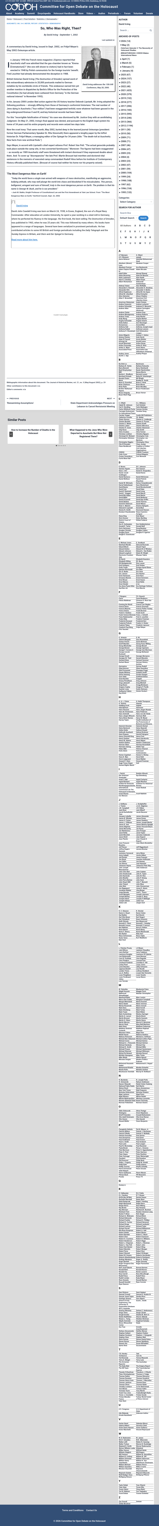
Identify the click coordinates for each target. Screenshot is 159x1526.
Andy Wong (123, 319)
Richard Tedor (141, 1226)
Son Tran (122, 1327)
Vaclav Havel (123, 1423)
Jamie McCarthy (125, 829)
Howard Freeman (142, 761)
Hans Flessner (124, 710)
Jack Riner (123, 810)
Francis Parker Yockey (144, 609)
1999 (125, 176)
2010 (125, 133)
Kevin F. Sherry (124, 932)
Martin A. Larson (125, 1016)
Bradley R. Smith (142, 380)
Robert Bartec (141, 1233)
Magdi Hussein (124, 991)
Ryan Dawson (124, 1284)
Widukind (139, 1448)
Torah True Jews (125, 1393)
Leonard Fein (141, 961)
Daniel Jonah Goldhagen (123, 474)
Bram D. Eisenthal (125, 382)
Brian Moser (140, 385)
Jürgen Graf (140, 903)
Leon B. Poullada (125, 958)
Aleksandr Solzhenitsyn (140, 283)
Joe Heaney (140, 861)
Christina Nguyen (142, 434)
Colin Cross (123, 454)
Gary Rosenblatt (142, 640)
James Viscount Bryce (144, 827)
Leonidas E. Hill (141, 963)
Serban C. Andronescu (144, 1311)
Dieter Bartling (141, 518)
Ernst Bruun (123, 580)
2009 (125, 137)
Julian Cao (140, 901)
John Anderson (141, 868)
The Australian (141, 1362)
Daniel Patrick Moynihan (141, 480)
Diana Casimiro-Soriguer (142, 513)
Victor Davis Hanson (126, 1428)
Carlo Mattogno (141, 407)
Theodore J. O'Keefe (143, 1372)
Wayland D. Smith (125, 1446)
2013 (126, 121)
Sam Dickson (123, 1292)
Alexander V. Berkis (143, 290)
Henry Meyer (140, 740)
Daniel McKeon (124, 479)
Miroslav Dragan (125, 1059)
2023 (125, 82)
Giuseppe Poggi (142, 670)
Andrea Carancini (125, 304)
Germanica (123, 666)
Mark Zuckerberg (125, 1014)
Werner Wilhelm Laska (127, 1448)
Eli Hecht (122, 559)
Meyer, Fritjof (31, 23)
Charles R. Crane (125, 428)
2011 (125, 129)
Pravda (121, 1177)
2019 (126, 98)
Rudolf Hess (123, 1276)
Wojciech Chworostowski (141, 1470)
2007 (125, 145)
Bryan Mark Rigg (125, 395)
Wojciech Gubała (125, 1473)
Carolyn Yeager (124, 415)
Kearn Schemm (141, 919)
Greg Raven (123, 685)
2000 (126, 172)
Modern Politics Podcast (142, 1060)
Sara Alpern (140, 1299)
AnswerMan (140, 325)
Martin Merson (124, 1022)
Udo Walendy (123, 1413)
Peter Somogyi (124, 1156)
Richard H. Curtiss (125, 1222)
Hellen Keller (123, 730)
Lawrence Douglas (125, 954)
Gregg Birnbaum (142, 685)
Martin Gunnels (141, 1018)
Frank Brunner (141, 611)
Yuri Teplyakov (141, 1491)
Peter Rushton (141, 1154)
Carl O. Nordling (124, 407)
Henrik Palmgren (142, 734)
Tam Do (139, 1356)
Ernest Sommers (142, 578)
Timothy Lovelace (125, 1387)
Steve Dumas (123, 1339)
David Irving (22, 205)
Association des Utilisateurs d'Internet (144, 351)
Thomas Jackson (125, 1382)
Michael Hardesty (125, 1045)
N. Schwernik (124, 1082)
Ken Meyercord (141, 921)
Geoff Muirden (124, 644)
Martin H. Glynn (124, 1020)
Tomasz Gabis (141, 1389)
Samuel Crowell (124, 1294)
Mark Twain (123, 1012)
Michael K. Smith (125, 1047)
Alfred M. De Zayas (143, 292)
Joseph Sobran (124, 901)
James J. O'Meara (125, 822)
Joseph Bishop (124, 897)
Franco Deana (124, 611)
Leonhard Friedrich (126, 963)
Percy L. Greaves (142, 1148)
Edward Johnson (125, 551)
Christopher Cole (142, 436)
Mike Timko (140, 1055)
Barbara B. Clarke (125, 366)
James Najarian (124, 827)
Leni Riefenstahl (125, 956)
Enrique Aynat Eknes (143, 567)
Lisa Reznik (140, 969)
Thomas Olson (124, 1385)
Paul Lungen (140, 1144)
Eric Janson (123, 574)
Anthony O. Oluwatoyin (127, 331)
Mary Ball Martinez (143, 1024)
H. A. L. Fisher (124, 701)
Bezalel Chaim (124, 378)
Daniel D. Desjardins (143, 471)
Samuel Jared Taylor (126, 1296)
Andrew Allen (124, 308)
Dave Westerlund (142, 485)
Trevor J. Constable (126, 1395)
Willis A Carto (141, 1467)
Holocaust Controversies (141, 752)
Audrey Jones (124, 354)
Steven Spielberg (142, 1341)
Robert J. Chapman (126, 1243)
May (125, 45)
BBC (120, 372)
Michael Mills (141, 1047)
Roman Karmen (141, 1268)
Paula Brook (123, 1148)
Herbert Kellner (124, 743)
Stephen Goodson (125, 1335)
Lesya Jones (140, 965)
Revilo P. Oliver (124, 1214)
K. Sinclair (140, 911)
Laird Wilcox (123, 950)
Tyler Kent (122, 1401)
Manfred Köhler (124, 997)
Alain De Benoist (142, 275)
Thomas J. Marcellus (143, 1380)
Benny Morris (141, 372)
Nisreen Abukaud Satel (127, 1101)
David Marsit (140, 493)
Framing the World (125, 604)
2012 (127, 125)
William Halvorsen (142, 1459)
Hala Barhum (123, 708)
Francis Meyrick (124, 609)
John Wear (140, 884)
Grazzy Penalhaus (125, 681)
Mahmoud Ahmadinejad (124, 994)
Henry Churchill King (126, 736)
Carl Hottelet (140, 405)
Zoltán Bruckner (124, 1504)
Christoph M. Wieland (126, 436)
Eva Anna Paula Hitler (126, 586)
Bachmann (140, 364)
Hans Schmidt (124, 714)
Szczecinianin (141, 1346)
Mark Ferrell (140, 1008)
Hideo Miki (123, 749)
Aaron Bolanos (124, 259)
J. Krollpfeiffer (141, 804)
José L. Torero (141, 892)
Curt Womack (141, 456)
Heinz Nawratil (141, 728)
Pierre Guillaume (125, 1173)
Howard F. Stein (124, 761)
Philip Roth (123, 1165)
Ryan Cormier (141, 1282)
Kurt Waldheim (141, 938)
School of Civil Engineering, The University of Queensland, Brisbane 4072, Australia (127, 1304)
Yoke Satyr (123, 1487)
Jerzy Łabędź (124, 855)
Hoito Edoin (123, 751)
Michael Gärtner (142, 1043)
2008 (125, 141)
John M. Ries (141, 876)
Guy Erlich (122, 693)
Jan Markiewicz (124, 831)
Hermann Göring (125, 747)
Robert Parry (123, 1251)
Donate (149, 13)
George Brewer (124, 648)
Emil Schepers (124, 565)
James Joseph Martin (144, 822)
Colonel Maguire (142, 454)
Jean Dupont (140, 837)
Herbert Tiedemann (143, 743)
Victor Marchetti (125, 1430)
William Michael (124, 1465)
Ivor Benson (123, 796)
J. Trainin (122, 806)
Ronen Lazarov (141, 1272)
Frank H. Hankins (125, 613)
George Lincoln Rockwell (124, 653)
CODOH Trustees (142, 452)
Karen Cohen (140, 913)
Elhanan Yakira (141, 555)
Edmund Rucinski (142, 545)
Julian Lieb (123, 903)
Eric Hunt (139, 572)
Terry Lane (140, 1360)
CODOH (121, 452)
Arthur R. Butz (141, 345)
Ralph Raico (140, 1204)
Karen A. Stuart (124, 913)
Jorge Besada (124, 892)
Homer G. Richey (142, 755)
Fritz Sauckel (123, 629)
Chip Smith (140, 430)
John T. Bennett (142, 882)
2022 (125, 86)
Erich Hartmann (124, 576)
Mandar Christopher (143, 993)
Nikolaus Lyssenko (143, 1098)
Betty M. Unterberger (143, 376)
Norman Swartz (141, 1103)
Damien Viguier (124, 469)
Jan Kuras (139, 829)
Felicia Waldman (125, 600)
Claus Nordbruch (125, 446)
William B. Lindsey (125, 1456)
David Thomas (141, 502)
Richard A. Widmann (126, 1216)
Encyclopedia (44, 13)
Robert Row (140, 1251)
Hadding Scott (124, 705)
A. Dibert (139, 255)
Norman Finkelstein (126, 1103)
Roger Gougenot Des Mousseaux (126, 1265)
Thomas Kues (141, 1382)
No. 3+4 (20, 23)
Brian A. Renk (141, 382)
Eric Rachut (140, 574)
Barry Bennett (124, 368)
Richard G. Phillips (143, 1220)
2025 (125, 74)
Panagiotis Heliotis (126, 1129)
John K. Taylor (141, 874)
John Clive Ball (124, 872)
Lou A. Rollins (124, 973)
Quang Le (122, 1185)
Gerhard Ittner (124, 660)
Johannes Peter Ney (143, 866)
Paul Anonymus (124, 1138)
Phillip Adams (141, 1165)
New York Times (125, 1090)
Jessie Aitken (141, 855)
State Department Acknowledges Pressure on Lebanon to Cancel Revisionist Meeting (89, 402)
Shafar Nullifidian (125, 1317)
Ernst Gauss (140, 580)
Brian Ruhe (123, 387)
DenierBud (140, 508)
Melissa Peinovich (125, 1037)
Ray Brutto (122, 1208)
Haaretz (139, 703)
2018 (126, 102)
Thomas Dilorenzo (142, 1376)
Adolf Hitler (123, 273)
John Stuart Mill (124, 882)
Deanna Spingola (142, 506)
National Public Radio (126, 1086)
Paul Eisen (140, 1138)
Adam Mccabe (141, 269)
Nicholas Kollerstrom (126, 1092)
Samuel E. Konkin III (143, 1294)
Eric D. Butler (123, 572)
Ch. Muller (140, 417)
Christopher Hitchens (126, 438)
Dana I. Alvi (123, 471)
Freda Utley (123, 619)
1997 (125, 184)
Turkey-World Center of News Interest (143, 1398)
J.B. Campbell (124, 808)
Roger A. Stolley (142, 1259)
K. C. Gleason (124, 911)
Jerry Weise (140, 853)
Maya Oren (140, 1033)
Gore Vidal (122, 677)
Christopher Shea (142, 442)
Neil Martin (140, 1086)
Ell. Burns (139, 561)
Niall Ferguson (141, 1090)
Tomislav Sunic (124, 1391)
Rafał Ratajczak (124, 1201)
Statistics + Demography (50, 23)
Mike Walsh (123, 1057)
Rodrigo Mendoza (125, 1259)
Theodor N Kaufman (126, 1372)
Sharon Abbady (141, 1317)
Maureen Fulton (124, 1033)
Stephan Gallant (124, 1333)
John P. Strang (141, 878)
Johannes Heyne (125, 866)
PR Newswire (141, 1175)
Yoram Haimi (123, 1489)
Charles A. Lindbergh (143, 419)
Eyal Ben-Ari (123, 588)
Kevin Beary (140, 930)
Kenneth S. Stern (125, 923)
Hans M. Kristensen (126, 712)
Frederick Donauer (125, 621)
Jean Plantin (123, 839)
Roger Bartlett (124, 1261)
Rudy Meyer (140, 1278)
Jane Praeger (141, 831)
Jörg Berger (140, 890)
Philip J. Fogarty (125, 1162)
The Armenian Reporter (124, 1363)
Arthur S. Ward (124, 348)
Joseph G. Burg (141, 897)
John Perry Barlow (125, 880)
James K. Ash (124, 824)
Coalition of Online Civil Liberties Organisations (143, 448)
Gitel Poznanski (124, 670)
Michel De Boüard (125, 1053)
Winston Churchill (125, 1469)
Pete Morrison (124, 1150)
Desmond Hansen (142, 510)
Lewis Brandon (124, 967)
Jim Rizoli (122, 859)
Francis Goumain (142, 607)
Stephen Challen (142, 1333)
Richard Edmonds (125, 1218)
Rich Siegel (140, 1214)
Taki (137, 1354)
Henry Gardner (124, 738)
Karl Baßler (123, 915)
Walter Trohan (124, 1444)
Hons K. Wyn (123, 757)
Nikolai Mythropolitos (126, 1098)
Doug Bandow (141, 528)
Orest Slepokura (142, 1113)
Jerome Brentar (142, 849)
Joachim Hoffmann (143, 859)
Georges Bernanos (143, 656)
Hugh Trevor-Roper (126, 763)
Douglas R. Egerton (143, 532)
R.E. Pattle (140, 1193)
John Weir (122, 886)
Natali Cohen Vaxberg (144, 1084)
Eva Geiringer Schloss (144, 586)
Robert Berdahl (124, 1235)
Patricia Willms (124, 1131)
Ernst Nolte (140, 582)
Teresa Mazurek (142, 1358)
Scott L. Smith (141, 1301)
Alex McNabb (141, 286)
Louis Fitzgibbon (125, 975)
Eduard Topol (141, 547)
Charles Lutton (124, 426)
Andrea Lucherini (142, 304)
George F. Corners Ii (126, 650)
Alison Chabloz (141, 296)
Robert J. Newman (143, 1243)
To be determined (142, 1387)
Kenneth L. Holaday (143, 923)
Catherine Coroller (125, 417)
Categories (124, 197)
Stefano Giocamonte (126, 1331)
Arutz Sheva (140, 348)
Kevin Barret (123, 930)
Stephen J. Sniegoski (144, 1335)
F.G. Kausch (140, 596)
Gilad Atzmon (124, 668)
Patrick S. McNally (143, 1133)
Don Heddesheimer (143, 524)
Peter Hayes (123, 1154)
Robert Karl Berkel (125, 1247)
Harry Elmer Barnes (126, 718)
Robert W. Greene (125, 1255)
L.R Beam (139, 948)
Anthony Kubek (124, 329)
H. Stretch (122, 703)
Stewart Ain (123, 1343)
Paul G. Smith (124, 1142)
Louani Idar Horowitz (143, 973)
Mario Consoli (141, 1006)
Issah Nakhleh (141, 794)
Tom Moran (123, 1389)
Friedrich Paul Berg (126, 627)
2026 (125, 41)
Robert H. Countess (126, 1239)
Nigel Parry (140, 1094)
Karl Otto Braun (124, 917)
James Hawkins (142, 820)
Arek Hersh (140, 337)
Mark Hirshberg (124, 1010)
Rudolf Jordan (124, 1278)
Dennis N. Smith (125, 510)
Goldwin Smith (141, 672)
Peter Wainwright (142, 1156)
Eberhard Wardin (125, 545)
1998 (126, 180)
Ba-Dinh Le (123, 364)
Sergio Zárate (141, 1313)
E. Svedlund (140, 543)
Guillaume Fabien (125, 691)
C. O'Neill (122, 403)
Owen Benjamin (142, 1121)
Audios (101, 13)
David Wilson (141, 504)
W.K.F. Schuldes (124, 1440)
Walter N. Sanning (142, 1442)
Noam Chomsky (142, 1101)
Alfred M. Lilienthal (126, 294)
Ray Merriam (123, 1210)
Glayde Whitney (124, 672)
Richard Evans (141, 1218)
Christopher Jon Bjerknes (142, 439)
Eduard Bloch (124, 547)
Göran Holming (124, 675)
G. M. (138, 637)
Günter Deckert (141, 691)
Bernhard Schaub (125, 376)
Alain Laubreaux (125, 278)
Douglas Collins (142, 530)
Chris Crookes (124, 432)
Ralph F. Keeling (142, 1201)
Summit (31, 13)
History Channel (142, 749)
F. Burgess (122, 596)
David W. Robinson (125, 504)
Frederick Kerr (141, 621)
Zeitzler (139, 1502)
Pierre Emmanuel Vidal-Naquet (125, 1170)
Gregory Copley (124, 687)
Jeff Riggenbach (142, 847)
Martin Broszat (124, 1018)
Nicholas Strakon (142, 1092)
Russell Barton (141, 1280)
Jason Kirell (123, 837)
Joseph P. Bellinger (143, 899)
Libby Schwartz (141, 967)
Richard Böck (141, 1216)
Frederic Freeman (142, 619)
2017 (126, 106)
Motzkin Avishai (142, 1070)
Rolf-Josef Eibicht (125, 1268)
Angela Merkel (141, 319)
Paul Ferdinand (124, 1140)
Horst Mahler (141, 759)
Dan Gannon (140, 469)
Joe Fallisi (122, 861)
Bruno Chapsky (124, 393)
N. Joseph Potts (142, 1080)
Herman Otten (124, 745)
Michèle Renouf (142, 1053)
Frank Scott (140, 613)
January (127, 70)
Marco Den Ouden (125, 1000)
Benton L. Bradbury (126, 374)
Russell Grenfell (124, 1282)
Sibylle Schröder (125, 1321)
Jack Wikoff (140, 810)
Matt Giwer (123, 1026)
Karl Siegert (140, 917)
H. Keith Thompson (143, 701)
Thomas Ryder (141, 1385)
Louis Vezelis (141, 975)
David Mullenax (141, 497)
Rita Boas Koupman (126, 1230)
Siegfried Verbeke (142, 1321)
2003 (125, 161)
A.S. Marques (124, 257)
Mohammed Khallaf (126, 1068)
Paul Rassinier (141, 1146)
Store (80, 13)
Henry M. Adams (125, 740)
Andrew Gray (140, 312)
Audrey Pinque (141, 354)
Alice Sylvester (124, 296)
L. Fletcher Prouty (125, 948)
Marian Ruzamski (125, 1006)
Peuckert (122, 1158)
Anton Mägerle (124, 335)
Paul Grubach (141, 1142)
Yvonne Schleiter (142, 1493)
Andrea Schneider (125, 306)
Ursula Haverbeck (125, 1415)
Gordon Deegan (141, 675)
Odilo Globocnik (124, 1111)
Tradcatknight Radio (143, 1393)
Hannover (139, 708)
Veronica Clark (141, 1426)
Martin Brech (141, 1016)
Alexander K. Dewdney (144, 288)
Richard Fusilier (124, 1220)
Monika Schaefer (142, 1068)
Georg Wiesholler (125, 646)
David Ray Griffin (142, 500)
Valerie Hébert (124, 1426)
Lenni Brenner (141, 956)
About (9, 13)
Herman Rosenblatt (143, 745)
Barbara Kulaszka (142, 366)
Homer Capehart (125, 755)
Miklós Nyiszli (141, 1057)
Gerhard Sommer (142, 660)
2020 (126, 94)
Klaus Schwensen (125, 936)
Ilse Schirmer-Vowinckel (124, 776)
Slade (138, 1323)
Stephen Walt (141, 1337)
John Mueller (123, 878)
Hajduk (138, 705)
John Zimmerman (142, 886)
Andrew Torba (124, 317)
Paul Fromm (140, 1140)
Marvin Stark (123, 1024)
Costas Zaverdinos (125, 456)
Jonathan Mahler (125, 890)
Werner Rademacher (143, 1446)
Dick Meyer (140, 516)
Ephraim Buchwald (125, 569)
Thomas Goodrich (142, 1378)
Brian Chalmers (124, 385)
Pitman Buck (123, 1175)
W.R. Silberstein (142, 1440)
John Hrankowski (125, 874)
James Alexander (142, 816)
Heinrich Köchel (142, 726)
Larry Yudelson (141, 952)
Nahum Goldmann (142, 1082)
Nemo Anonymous (143, 1088)
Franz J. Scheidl (142, 615)
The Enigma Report (143, 1366)
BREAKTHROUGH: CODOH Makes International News (135, 54)
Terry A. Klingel (124, 1360)
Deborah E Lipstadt (126, 508)
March (126, 63)
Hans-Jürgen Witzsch (127, 716)
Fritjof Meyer (140, 627)
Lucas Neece (140, 977)
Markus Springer (142, 1014)
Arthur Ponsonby (125, 345)
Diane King (123, 516)
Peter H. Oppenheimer (144, 1150)
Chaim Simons (124, 419)
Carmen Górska (141, 409)
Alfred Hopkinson (125, 292)
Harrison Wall (141, 716)
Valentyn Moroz (142, 1423)
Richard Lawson (124, 1226)
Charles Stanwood (142, 428)
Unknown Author (142, 1413)
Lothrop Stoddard (142, 971)
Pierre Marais (141, 1173)
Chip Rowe (123, 430)
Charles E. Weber (125, 424)
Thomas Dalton (124, 1376)
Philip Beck (140, 1160)
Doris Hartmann (124, 528)
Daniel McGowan (142, 477)
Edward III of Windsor (144, 549)
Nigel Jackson (124, 1094)
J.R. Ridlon (140, 808)
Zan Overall (123, 1502)
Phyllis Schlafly (141, 1167)
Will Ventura (123, 1454)
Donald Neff (140, 526)
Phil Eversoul (123, 1160)
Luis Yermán (123, 981)
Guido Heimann (141, 689)
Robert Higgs (141, 1241)
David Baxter (123, 487)
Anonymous (123, 325)
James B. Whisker (125, 818)
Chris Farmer (141, 432)
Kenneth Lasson (125, 925)
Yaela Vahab (123, 1485)
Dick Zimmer (123, 518)
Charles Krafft (141, 424)
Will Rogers (140, 1452)
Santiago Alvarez (125, 1299)
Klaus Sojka (140, 936)
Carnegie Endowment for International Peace (127, 412)
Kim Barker (123, 934)
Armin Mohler (141, 339)
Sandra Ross (140, 1296)
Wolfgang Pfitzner (142, 1475)
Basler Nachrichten (143, 370)
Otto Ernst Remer (142, 1117)
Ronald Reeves (141, 1270)
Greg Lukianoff (124, 683)
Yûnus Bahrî (140, 1489)
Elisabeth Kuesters (143, 559)
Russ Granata (124, 1280)
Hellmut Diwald (141, 730)
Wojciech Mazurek (143, 1473)
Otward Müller (124, 1121)
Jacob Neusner (141, 812)
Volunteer (138, 13)
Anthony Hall (123, 327)
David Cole (123, 489)
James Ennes (141, 818)
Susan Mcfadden (142, 1343)
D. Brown (122, 467)
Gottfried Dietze (142, 677)
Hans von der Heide (143, 714)
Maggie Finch (141, 991)
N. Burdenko (123, 1080)
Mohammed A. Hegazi (144, 1063)
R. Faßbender (124, 1193)
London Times (124, 971)
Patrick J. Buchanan (143, 1131)
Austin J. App (124, 356)
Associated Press (125, 350)
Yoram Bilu (140, 1487)
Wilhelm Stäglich (125, 1452)
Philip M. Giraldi (142, 1162)
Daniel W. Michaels (126, 483)
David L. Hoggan (125, 493)
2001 (125, 168)
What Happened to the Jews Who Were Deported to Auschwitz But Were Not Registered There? (88, 433)
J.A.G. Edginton (141, 806)
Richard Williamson (143, 1228)
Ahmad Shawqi (141, 273)
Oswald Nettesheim (143, 1115)
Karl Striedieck (124, 919)
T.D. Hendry (123, 1354)
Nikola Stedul (141, 1096)
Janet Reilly (123, 833)
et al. (138, 584)
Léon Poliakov (124, 961)
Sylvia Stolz (123, 1346)
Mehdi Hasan (123, 1035)
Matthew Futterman (143, 1026)
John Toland (123, 884)
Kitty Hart (139, 934)
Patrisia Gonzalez (125, 1136)
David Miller (123, 497)
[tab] (56, 445)
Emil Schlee (140, 565)
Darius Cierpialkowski (144, 483)
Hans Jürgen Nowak (143, 710)
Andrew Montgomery (126, 314)
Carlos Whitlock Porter (127, 409)
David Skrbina (124, 502)
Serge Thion (123, 1313)
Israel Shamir (124, 794)
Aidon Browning (124, 275)
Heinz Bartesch (124, 728)
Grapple (139, 679)
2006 (125, 149)
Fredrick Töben (124, 625)
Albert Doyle (140, 280)
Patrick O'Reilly (124, 1133)
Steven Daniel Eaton (143, 1339)
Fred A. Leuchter (142, 617)
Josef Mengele (124, 894)
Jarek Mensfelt (124, 835)
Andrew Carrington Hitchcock (143, 309)
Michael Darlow (141, 1041)
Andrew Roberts (142, 314)
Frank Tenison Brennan (127, 615)
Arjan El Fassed (124, 339)
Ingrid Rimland (124, 782)
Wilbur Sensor (124, 1450)
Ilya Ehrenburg (141, 775)
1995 (126, 192)
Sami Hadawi (141, 1292)
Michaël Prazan (124, 1049)
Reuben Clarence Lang (144, 1212)
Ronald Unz (123, 1272)
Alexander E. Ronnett (126, 288)
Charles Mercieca (142, 426)
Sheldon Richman (142, 1319)
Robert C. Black (141, 1235)
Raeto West (140, 1199)
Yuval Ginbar (123, 1493)
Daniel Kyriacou (124, 477)
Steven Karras (124, 1341)
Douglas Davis (124, 532)
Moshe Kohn (123, 1070)
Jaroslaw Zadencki (143, 835)
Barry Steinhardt (142, 368)
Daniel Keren (140, 473)
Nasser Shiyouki (125, 1084)
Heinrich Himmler (125, 726)
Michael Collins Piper (144, 1039)
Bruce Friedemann (143, 389)
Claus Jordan (141, 444)
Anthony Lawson (142, 329)
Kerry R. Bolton (141, 927)
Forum (127, 13)
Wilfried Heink (141, 1450)
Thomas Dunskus (125, 1378)
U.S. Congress (124, 1409)
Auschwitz (11, 23)
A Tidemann (123, 255)
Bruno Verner (141, 393)
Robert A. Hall (141, 1230)
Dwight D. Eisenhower (127, 535)
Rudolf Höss (140, 1276)
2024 (126, 78)
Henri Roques (124, 734)
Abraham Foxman (125, 267)
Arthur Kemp (140, 343)
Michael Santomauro (143, 1049)
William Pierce (141, 1465)
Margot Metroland (125, 1002)
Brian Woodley (141, 387)
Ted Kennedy (123, 1358)
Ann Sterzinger (141, 323)
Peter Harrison (141, 1152)
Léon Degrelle (141, 958)
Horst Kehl (140, 757)
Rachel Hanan (141, 1197)
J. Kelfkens (123, 804)
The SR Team (124, 1368)
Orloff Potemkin (124, 1115)
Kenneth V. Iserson (143, 925)
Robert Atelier (124, 1233)
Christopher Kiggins (126, 442)
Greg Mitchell (141, 683)
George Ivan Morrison (144, 650)
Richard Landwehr (142, 1224)
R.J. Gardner (123, 1195)
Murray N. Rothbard (143, 1072)
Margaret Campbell (143, 1000)
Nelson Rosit (123, 1088)
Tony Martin (140, 1391)
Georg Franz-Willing (143, 644)
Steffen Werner (141, 1331)
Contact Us (91, 1510)
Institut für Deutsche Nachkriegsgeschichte (127, 785)
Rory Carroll (123, 1274)
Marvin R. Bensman (143, 1022)
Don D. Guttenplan (125, 524)
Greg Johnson (141, 681)
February (128, 66)
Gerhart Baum (124, 662)
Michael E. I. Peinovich (127, 1043)
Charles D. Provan (142, 422)
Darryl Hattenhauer (126, 485)
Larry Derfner (124, 952)
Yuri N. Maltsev (124, 1491)
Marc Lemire (140, 997)
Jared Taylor (140, 833)
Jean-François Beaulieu (124, 844)
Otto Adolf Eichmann (126, 1117)
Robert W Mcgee (142, 1253)
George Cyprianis (142, 648)
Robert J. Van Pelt (125, 1245)
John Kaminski (124, 876)
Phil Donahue (141, 1158)
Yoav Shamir (140, 1485)
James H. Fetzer (125, 820)
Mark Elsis (122, 1008)
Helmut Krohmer (142, 732)
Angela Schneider (125, 321)
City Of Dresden (124, 444)
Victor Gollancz (141, 1428)
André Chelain (141, 302)
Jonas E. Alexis (141, 888)
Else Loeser (140, 563)
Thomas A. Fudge (142, 1374)
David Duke (140, 489)
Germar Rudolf (141, 666)
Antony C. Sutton (142, 335)
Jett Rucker (123, 857)
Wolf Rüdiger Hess (125, 1475)
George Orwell (124, 656)
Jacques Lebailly (125, 816)
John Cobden (141, 872)
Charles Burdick (124, 422)
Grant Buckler (124, 679)
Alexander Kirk (124, 290)
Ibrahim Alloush (142, 773)
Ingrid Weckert (141, 782)
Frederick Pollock (125, 623)
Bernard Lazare (141, 374)
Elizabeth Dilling (125, 561)
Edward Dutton (124, 549)
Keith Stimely (124, 921)
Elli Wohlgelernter (125, 563)
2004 (125, 157)
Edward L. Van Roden (144, 551)
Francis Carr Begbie (143, 604)
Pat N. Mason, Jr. (142, 1129)
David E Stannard (125, 491)
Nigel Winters (124, 1096)
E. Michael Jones (125, 543)
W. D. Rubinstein (125, 1438)
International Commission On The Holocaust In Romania (127, 790)
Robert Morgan (141, 1249)
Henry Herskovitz (142, 738)
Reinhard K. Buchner (143, 1210)
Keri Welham (123, 927)
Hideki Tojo (140, 747)
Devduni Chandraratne (127, 512)
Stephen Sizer (124, 1337)
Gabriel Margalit (125, 640)
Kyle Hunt (122, 940)
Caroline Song (141, 411)
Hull (137, 763)
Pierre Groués (141, 1169)
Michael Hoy (140, 1045)
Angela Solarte (141, 321)
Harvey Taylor (124, 720)
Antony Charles (124, 337)
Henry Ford (140, 736)
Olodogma (122, 1113)
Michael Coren (124, 1041)
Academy (19, 13)
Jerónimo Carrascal (126, 853)
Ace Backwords (141, 267)
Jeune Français (141, 857)
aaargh (138, 257)
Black (121, 380)
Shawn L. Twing (124, 1319)
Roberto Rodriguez (143, 1257)
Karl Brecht (140, 915)
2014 (126, 117)
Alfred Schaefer (142, 294)
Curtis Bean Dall (125, 458)
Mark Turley (140, 1010)
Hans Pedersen (141, 712)
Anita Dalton (123, 323)
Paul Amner (140, 1136)
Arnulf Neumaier (125, 343)
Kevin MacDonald (142, 932)
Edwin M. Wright (142, 553)
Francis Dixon (124, 607)
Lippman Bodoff (125, 969)
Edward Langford (125, 553)
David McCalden (125, 495)
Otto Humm (123, 1119)
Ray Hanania (140, 1208)
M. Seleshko (123, 989)
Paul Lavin (122, 1144)
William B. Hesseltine (144, 1454)
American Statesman (126, 302)
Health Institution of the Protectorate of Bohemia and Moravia (144, 722)
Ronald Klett (123, 1270)
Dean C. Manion (124, 506)
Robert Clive (123, 1237)
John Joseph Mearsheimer (124, 869)
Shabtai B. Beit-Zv (142, 1315)
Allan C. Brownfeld (125, 298)
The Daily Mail (124, 1366)
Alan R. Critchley (125, 280)
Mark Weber (140, 1012)
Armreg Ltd (123, 341)
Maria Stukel (123, 1004)
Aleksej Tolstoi (124, 286)
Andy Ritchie (140, 317)
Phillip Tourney (124, 1167)
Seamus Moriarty (125, 1311)
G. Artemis (123, 637)
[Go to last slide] (11, 434)
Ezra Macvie (140, 588)
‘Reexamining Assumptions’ (33, 400)
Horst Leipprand (125, 759)
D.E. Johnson (141, 467)
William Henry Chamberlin (124, 1462)
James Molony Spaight (144, 824)
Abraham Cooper (142, 263)
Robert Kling (140, 1247)
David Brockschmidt (143, 487)
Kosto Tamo (123, 938)
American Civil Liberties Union (141, 299)
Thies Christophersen (126, 1374)
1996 (126, 188)
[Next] (110, 434)
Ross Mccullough (142, 1274)
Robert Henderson (125, 1241)
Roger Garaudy (141, 1261)
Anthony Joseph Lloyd (144, 327)
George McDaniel (142, 652)
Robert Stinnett (124, 1253)
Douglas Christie (125, 530)
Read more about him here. (24, 239)
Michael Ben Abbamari (127, 1039)
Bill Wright (140, 378)
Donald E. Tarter (124, 526)
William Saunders (125, 1467)
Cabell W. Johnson (125, 405)
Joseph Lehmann (142, 894)
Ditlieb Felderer (141, 520)
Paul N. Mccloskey (125, 1146)
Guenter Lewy (124, 689)
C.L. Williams (141, 403)
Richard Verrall (124, 1228)
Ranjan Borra (123, 1206)
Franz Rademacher (126, 617)
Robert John (140, 1245)
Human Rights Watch (126, 765)
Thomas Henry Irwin (126, 1380)
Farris (121, 598)
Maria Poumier (141, 1002)
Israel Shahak (141, 788)
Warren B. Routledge (143, 1444)
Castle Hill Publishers (144, 415)
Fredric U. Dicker (142, 623)
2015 (126, 114)
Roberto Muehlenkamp (127, 1257)
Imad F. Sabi (123, 779)
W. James (139, 1438)
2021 (126, 90)
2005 (125, 153)
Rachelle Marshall (125, 1199)
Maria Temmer (141, 1004)
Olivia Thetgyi (141, 1111)
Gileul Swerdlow (142, 668)
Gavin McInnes (141, 642)
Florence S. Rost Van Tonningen (143, 601)
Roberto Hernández (143, 1255)
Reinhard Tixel (124, 1212)
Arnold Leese (141, 341)
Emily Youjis (123, 567)
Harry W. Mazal (141, 718)
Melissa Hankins (142, 1035)
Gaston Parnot (124, 642)
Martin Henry (141, 1020)
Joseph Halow (124, 899)
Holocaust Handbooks (64, 13)
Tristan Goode (141, 1395)
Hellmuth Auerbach (126, 732)
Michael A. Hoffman (143, 1037)
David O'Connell (124, 500)
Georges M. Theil (125, 658)
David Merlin (140, 495)
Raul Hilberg (140, 1206)
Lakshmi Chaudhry (143, 950)
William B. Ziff (141, 1456)
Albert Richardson (125, 282)
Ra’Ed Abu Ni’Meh (125, 1197)
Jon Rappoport (124, 888)
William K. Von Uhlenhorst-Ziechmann (144, 1462)
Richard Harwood (142, 1222)
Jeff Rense (123, 847)
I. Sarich (122, 773)
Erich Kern (140, 576)
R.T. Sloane (140, 1195)
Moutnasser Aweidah (126, 1072)
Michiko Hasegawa (126, 1055)
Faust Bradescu (141, 598)
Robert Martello (124, 1249)
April (126, 59)
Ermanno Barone (125, 578)
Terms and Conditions (73, 1510)
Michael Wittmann (142, 1051)
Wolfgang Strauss (125, 1477)
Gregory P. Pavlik (142, 687)
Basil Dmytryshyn (125, 370)
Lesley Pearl (123, 965)
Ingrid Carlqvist (141, 779)
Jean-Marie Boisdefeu (144, 843)
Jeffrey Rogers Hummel (124, 850)
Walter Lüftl (123, 1442)
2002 (125, 165)
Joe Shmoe (123, 864)
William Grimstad (125, 1459)
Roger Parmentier (142, 1264)
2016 (126, 110)
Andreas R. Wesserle (143, 306)
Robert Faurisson (142, 1237)
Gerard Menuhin (142, 658)
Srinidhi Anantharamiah (141, 1328)
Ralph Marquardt (125, 1204)
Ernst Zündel (123, 584)
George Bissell (141, 646)
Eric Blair (139, 569)
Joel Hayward (141, 864)
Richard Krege (124, 1224)
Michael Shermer (125, 1051)
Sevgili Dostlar (124, 1315)
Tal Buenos (123, 1356)
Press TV (139, 1177)
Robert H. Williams (143, 1239)
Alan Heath (140, 278)
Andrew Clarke (124, 312)
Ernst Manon (123, 582)
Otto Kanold (140, 1119)
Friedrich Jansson (142, 625)
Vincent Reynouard (143, 1430)
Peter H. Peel (123, 1152)
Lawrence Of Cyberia (143, 954)
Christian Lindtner (125, 434)
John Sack (140, 880)
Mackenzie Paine (142, 989)
